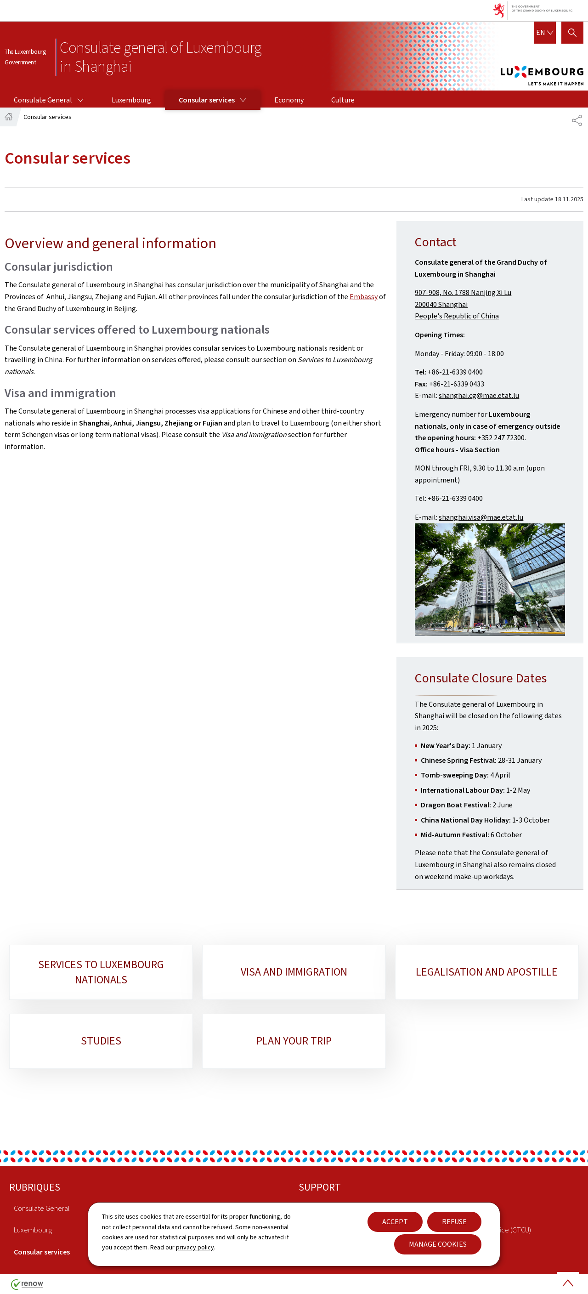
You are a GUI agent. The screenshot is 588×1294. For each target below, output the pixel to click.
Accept (395, 1221)
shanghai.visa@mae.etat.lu (481, 517)
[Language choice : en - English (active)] (545, 33)
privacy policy (195, 1247)
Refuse (454, 1221)
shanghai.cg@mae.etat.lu (479, 395)
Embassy (364, 296)
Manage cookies (438, 1244)
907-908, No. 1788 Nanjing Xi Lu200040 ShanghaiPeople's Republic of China (463, 304)
